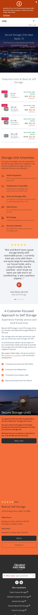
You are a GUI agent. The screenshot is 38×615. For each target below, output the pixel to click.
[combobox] (19, 575)
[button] (19, 64)
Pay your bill (19, 59)
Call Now (6, 15)
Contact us (19, 545)
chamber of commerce (13, 355)
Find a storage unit (19, 52)
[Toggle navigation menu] (34, 20)
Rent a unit (32, 25)
